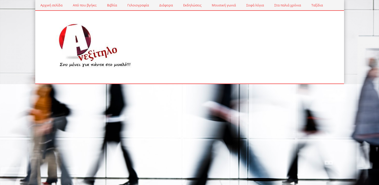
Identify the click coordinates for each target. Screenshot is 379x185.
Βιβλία (112, 5)
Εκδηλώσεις (192, 5)
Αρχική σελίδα (51, 5)
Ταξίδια (317, 5)
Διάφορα (166, 5)
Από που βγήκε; (85, 5)
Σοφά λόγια (255, 5)
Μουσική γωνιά (224, 5)
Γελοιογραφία (138, 5)
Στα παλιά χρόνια (287, 5)
